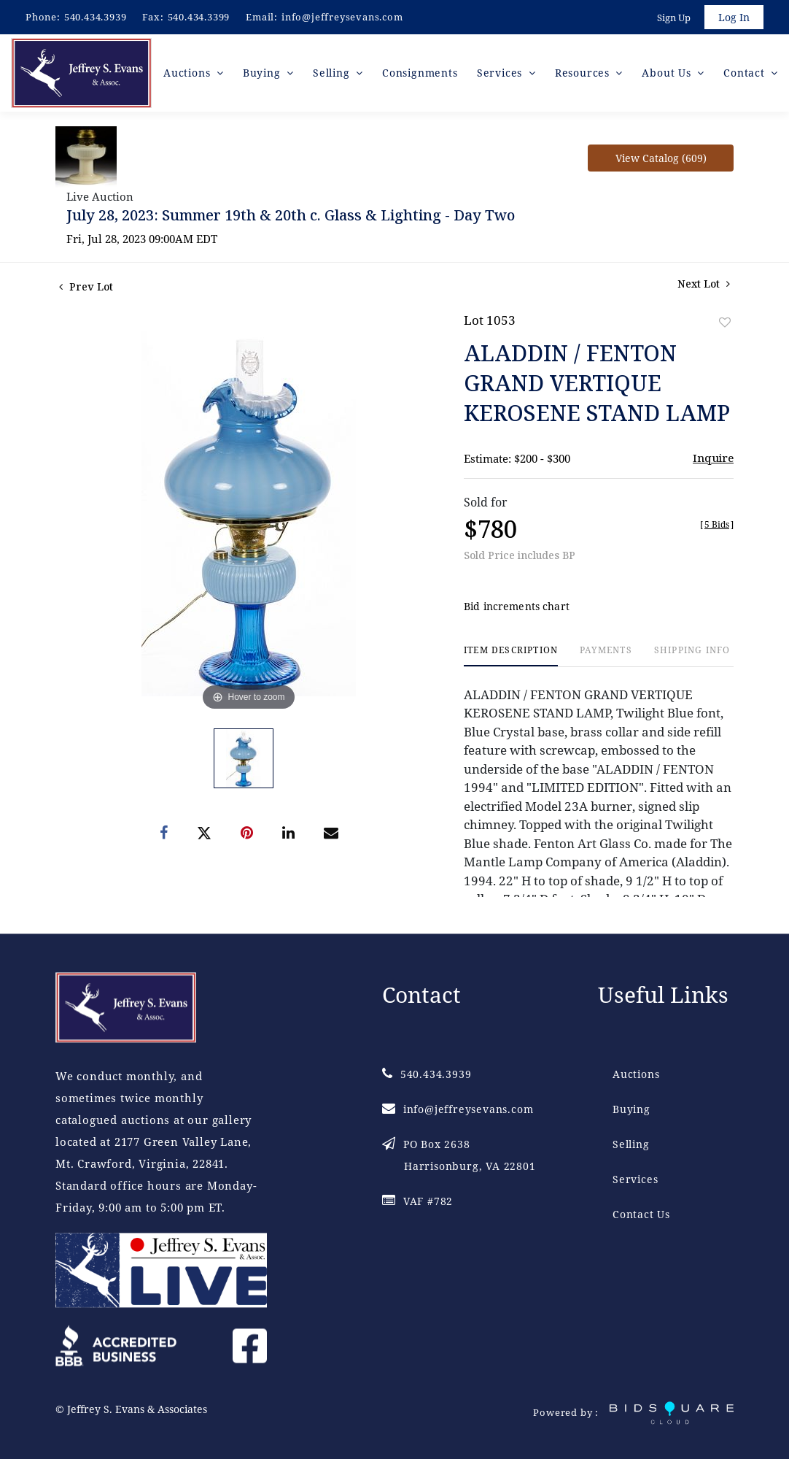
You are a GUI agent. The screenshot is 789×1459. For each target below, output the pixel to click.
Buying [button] (263, 73)
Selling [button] (333, 73)
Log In (734, 17)
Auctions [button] (188, 73)
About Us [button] (668, 73)
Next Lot (703, 283)
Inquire (713, 457)
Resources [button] (584, 73)
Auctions (636, 1074)
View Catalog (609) (661, 158)
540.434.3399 (199, 16)
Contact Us (641, 1214)
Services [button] (501, 73)
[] (717, 524)
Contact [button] (745, 73)
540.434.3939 (95, 16)
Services (635, 1179)
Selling (631, 1144)
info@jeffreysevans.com (342, 16)
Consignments (420, 73)
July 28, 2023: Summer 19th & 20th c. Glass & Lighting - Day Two (290, 215)
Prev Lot (86, 286)
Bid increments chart (517, 606)
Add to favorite (725, 322)
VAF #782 (417, 1201)
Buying (631, 1109)
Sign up (674, 17)
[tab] (511, 655)
